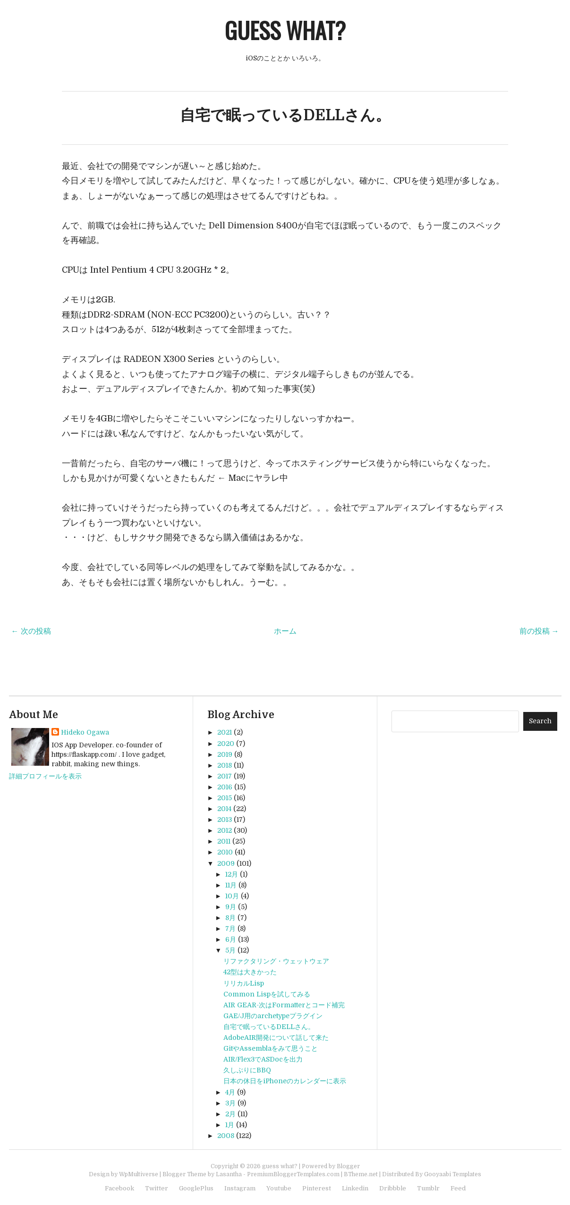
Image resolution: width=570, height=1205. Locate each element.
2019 (224, 754)
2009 (226, 863)
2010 (225, 852)
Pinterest (316, 1188)
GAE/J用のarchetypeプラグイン (273, 1016)
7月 (230, 928)
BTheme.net (361, 1174)
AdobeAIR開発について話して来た (276, 1037)
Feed (458, 1188)
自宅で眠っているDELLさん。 (285, 115)
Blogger (348, 1166)
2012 (224, 830)
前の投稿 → (539, 631)
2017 (224, 776)
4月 (230, 1092)
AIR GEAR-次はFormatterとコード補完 (284, 1005)
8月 (230, 917)
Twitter (156, 1188)
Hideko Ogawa (85, 732)
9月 (230, 907)
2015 (224, 798)
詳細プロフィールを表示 (45, 776)
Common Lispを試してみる (266, 994)
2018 (224, 765)
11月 (231, 885)
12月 (231, 874)
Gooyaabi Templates (452, 1174)
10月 (232, 896)
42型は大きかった (250, 972)
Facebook (119, 1188)
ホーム (285, 631)
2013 (224, 819)
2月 (230, 1114)
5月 (230, 950)
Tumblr (428, 1188)
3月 (230, 1103)
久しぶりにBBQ (247, 1070)
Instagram (239, 1188)
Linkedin (355, 1188)
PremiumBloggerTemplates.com (293, 1174)
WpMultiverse (138, 1174)
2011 (223, 841)
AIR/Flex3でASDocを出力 (263, 1059)
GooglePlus (196, 1188)
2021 (224, 732)
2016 (224, 787)
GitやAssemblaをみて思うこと (270, 1048)
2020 (225, 743)
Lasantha (229, 1174)
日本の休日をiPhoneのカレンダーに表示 (284, 1081)
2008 (225, 1135)
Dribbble (392, 1188)
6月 (230, 939)
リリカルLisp (243, 983)
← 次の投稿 (31, 631)
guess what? (285, 30)
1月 (229, 1125)
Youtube (278, 1188)
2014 (224, 808)
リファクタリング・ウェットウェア (276, 961)
